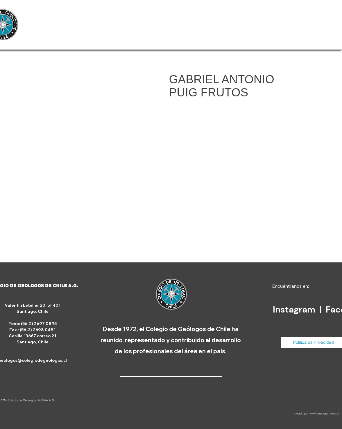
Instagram (295, 309)
